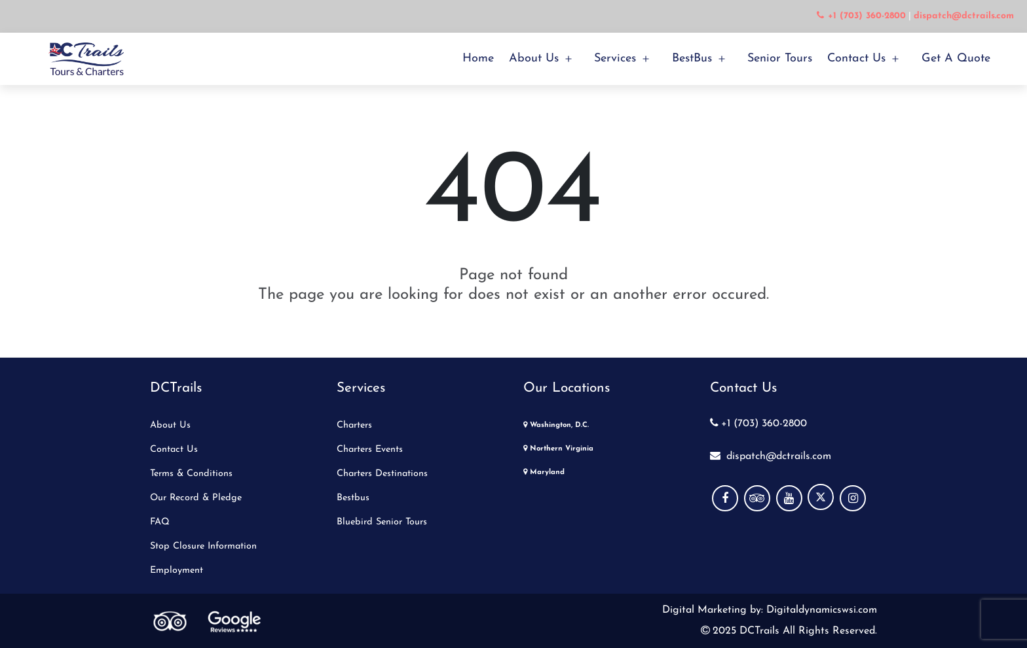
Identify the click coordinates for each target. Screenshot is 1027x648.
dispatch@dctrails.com (770, 456)
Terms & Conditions (191, 474)
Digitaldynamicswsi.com (820, 610)
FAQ (160, 522)
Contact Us (856, 58)
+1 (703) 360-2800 (758, 423)
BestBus (692, 58)
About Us (534, 58)
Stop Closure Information (203, 546)
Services (615, 58)
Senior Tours (779, 58)
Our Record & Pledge (196, 498)
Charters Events (370, 449)
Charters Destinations (382, 474)
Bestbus (353, 498)
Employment (176, 570)
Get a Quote (956, 58)
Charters (354, 425)
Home (478, 58)
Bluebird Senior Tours (382, 522)
